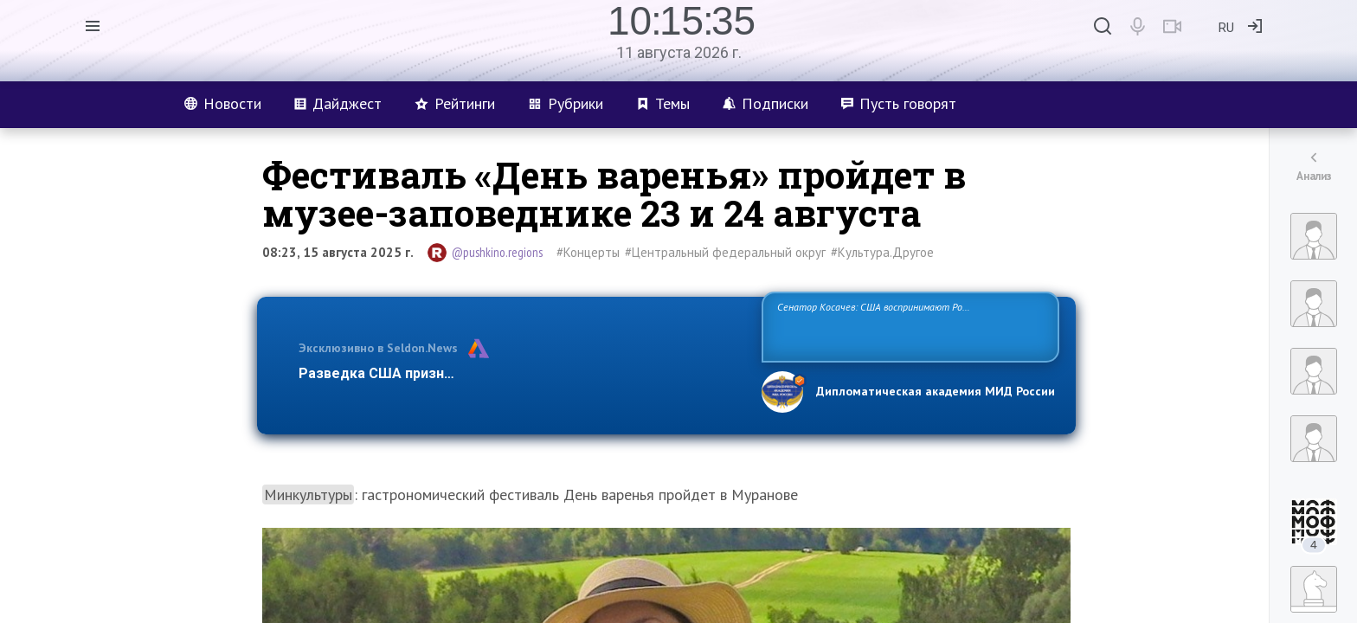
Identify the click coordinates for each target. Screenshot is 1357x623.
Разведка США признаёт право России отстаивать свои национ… (521, 373)
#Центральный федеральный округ (725, 252)
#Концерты (588, 252)
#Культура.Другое (882, 252)
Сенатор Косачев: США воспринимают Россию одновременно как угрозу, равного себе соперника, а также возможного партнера (908, 325)
